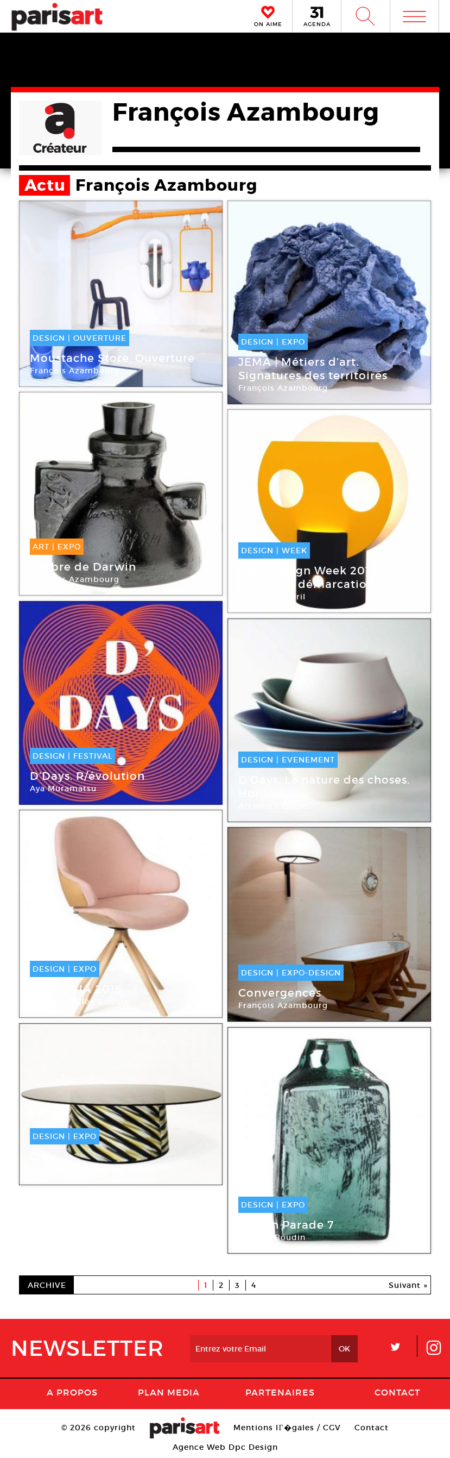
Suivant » (408, 1285)
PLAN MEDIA (169, 1392)
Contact (397, 1392)
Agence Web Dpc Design (225, 1447)
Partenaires (280, 1392)
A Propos (72, 1392)
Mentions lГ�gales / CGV (286, 1427)
